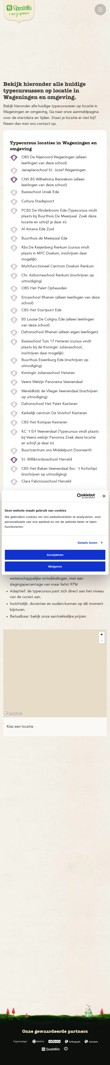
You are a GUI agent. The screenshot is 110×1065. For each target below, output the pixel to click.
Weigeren (55, 566)
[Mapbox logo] (14, 713)
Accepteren (55, 554)
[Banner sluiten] (103, 496)
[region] (55, 673)
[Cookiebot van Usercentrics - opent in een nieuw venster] (77, 496)
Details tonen (87, 542)
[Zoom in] (102, 634)
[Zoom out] (102, 640)
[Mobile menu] (100, 9)
